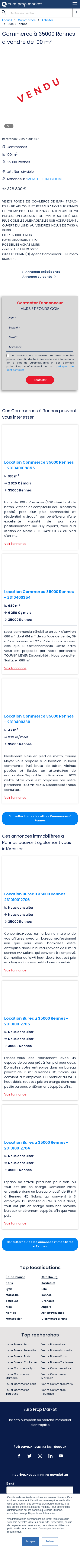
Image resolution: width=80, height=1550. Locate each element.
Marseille (12, 1295)
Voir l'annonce (15, 543)
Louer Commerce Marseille (17, 1376)
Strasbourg (49, 1277)
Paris (9, 1283)
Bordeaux (48, 1283)
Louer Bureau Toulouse (21, 1362)
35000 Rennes (17, 24)
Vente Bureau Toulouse (57, 1362)
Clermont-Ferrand (54, 1319)
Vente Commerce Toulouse (53, 1392)
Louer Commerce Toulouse (17, 1392)
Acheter (47, 20)
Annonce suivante (37, 277)
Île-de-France (15, 1277)
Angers (46, 1307)
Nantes (11, 1313)
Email (10, 1483)
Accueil (7, 20)
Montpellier (14, 1319)
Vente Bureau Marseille (56, 1350)
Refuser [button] (49, 1541)
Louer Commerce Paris (21, 1384)
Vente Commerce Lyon (57, 1368)
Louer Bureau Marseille (21, 1350)
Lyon (9, 1289)
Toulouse (12, 1301)
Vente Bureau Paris (54, 1356)
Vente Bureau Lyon (54, 1344)
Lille (44, 1289)
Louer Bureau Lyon (18, 1344)
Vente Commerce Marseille (53, 1376)
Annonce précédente (42, 272)
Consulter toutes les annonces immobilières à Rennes (40, 1244)
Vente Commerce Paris (57, 1384)
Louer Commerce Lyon (21, 1368)
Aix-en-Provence (52, 1313)
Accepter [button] (31, 1541)
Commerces (27, 20)
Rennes (46, 1295)
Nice (9, 1307)
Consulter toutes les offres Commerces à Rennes (40, 818)
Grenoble (47, 1301)
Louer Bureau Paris (18, 1356)
